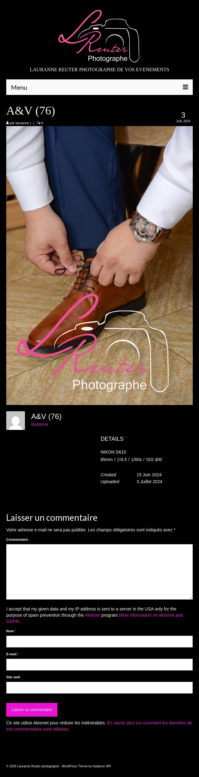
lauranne (22, 123)
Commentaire (17, 539)
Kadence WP (102, 766)
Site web (13, 677)
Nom (11, 631)
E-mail (12, 654)
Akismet (92, 615)
